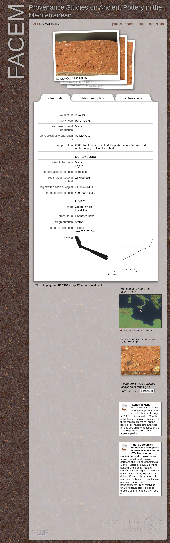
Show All (147, 390)
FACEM (37, 24)
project (117, 24)
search (129, 24)
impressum (156, 24)
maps (141, 24)
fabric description (93, 98)
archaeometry (133, 98)
